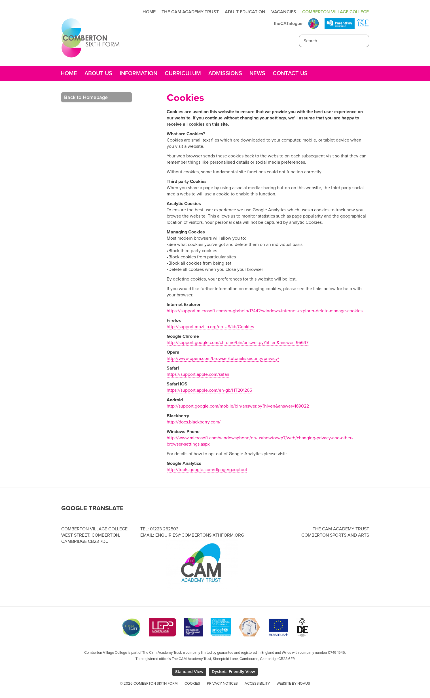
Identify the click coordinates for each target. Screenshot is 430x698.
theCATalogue (288, 23)
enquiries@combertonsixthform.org (199, 535)
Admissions (225, 73)
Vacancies (283, 12)
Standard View (189, 671)
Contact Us (290, 73)
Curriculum (183, 73)
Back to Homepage (86, 97)
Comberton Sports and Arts (335, 535)
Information (138, 73)
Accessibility (257, 683)
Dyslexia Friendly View (233, 671)
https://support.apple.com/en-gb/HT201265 (209, 390)
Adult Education (245, 12)
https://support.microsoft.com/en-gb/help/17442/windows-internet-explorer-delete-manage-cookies (265, 311)
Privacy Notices (222, 683)
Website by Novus (293, 683)
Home (149, 12)
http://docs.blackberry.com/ (194, 422)
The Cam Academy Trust (190, 12)
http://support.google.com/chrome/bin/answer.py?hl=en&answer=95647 (237, 342)
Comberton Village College (335, 12)
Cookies (192, 683)
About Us (98, 73)
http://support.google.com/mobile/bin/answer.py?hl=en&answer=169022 (238, 406)
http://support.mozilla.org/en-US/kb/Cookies (210, 327)
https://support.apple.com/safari (198, 374)
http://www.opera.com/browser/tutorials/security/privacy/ (223, 358)
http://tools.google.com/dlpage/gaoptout (207, 470)
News (257, 73)
